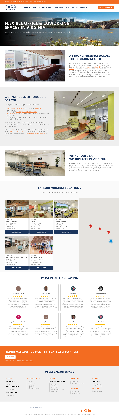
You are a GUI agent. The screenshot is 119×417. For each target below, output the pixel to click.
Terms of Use (71, 411)
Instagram (85, 403)
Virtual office (11, 110)
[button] (108, 225)
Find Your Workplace (106, 7)
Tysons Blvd (54, 384)
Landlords (47, 407)
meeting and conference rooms (26, 108)
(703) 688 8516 (10, 257)
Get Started (10, 350)
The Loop (97, 377)
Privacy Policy (63, 411)
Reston (92, 67)
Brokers (40, 407)
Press (93, 407)
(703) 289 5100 (35, 257)
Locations (32, 7)
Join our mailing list (35, 400)
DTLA (8, 377)
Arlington (67, 67)
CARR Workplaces (10, 7)
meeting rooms (20, 128)
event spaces (30, 128)
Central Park (75, 384)
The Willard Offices (34, 381)
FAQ (77, 7)
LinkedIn (89, 403)
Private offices (11, 106)
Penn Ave (31, 378)
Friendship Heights (77, 376)
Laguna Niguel (11, 382)
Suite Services (42, 7)
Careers (35, 407)
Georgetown (32, 376)
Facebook (82, 403)
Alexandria (76, 67)
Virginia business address (13, 126)
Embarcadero (11, 388)
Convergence (97, 384)
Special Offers (69, 7)
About (75, 407)
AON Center (98, 379)
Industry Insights (86, 407)
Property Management (56, 7)
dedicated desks (22, 106)
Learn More (42, 2)
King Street (54, 380)
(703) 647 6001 (60, 221)
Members (82, 7)
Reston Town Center (57, 382)
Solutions (24, 7)
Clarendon (53, 377)
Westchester (75, 386)
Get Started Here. (27, 353)
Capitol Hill (31, 380)
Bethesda (74, 374)
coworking (38, 106)
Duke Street (54, 379)
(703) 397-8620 (10, 221)
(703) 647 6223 (35, 221)
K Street (30, 374)
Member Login (69, 407)
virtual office (12, 124)
